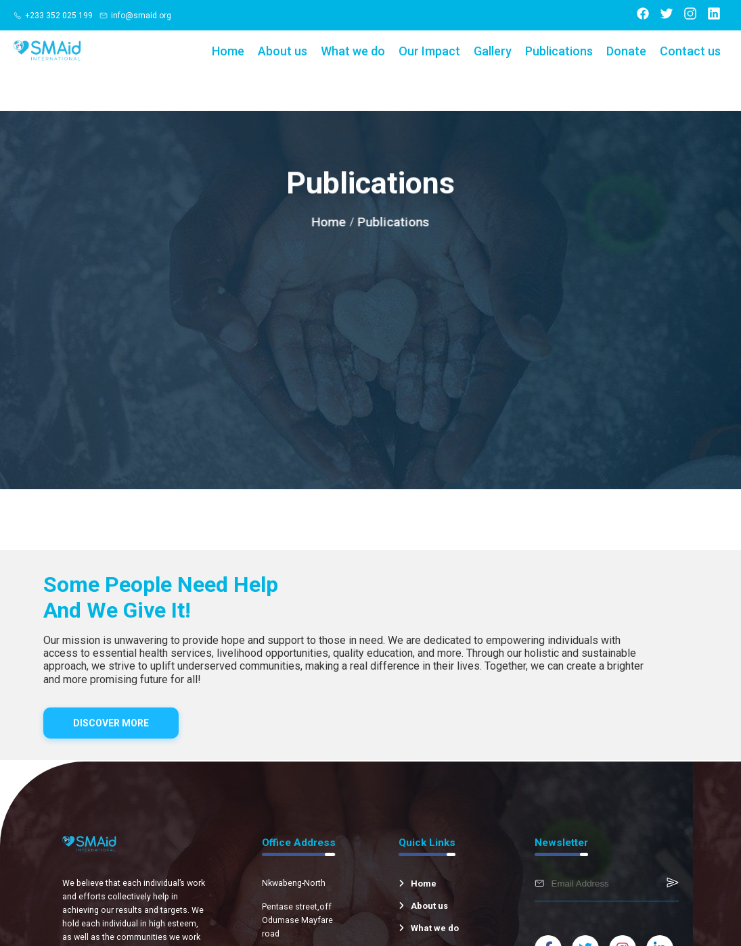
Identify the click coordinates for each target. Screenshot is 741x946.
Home (228, 51)
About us (282, 51)
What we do (353, 51)
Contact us (690, 51)
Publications (559, 51)
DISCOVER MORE (111, 723)
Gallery (493, 51)
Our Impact (429, 51)
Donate (626, 51)
